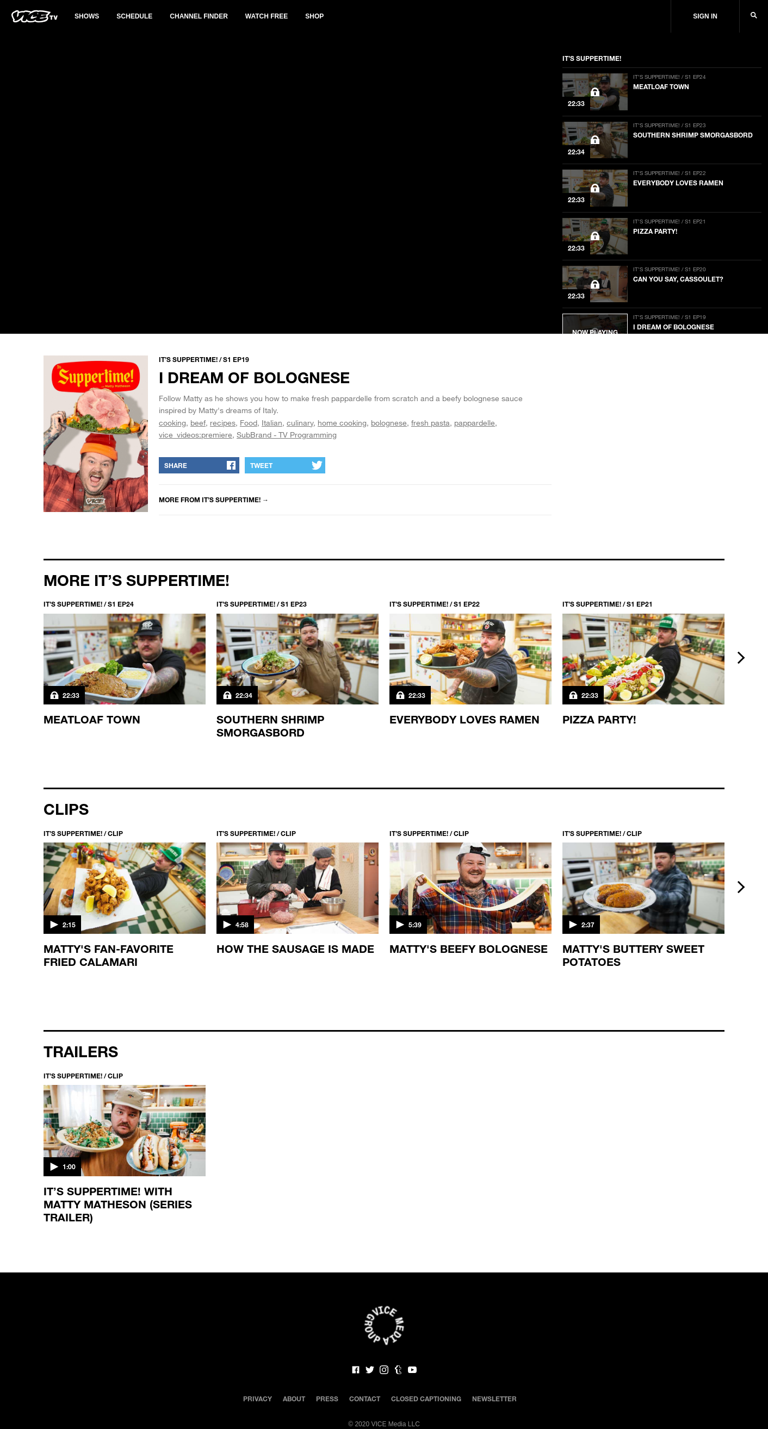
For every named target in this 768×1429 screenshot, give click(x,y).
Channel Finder (198, 16)
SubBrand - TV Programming (287, 434)
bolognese (389, 422)
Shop (314, 16)
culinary (300, 422)
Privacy (257, 1398)
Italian (272, 422)
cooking (172, 422)
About (294, 1398)
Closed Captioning (426, 1398)
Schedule (134, 16)
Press (327, 1398)
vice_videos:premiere (195, 434)
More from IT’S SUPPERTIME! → (214, 499)
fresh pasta (430, 422)
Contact (364, 1398)
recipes (223, 422)
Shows (87, 16)
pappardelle (474, 422)
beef (198, 422)
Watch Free (266, 16)
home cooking (342, 422)
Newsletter (494, 1398)
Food (248, 422)
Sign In (705, 16)
